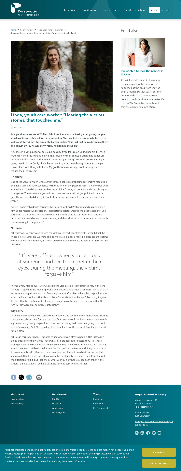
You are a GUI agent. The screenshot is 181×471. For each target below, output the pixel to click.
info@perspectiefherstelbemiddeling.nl (154, 421)
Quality (55, 399)
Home (13, 29)
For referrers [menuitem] (109, 9)
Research (56, 403)
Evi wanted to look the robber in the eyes (142, 72)
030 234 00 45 (141, 424)
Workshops (57, 408)
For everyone (58, 412)
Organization (17, 399)
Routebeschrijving (144, 406)
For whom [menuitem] (69, 9)
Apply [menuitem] (154, 9)
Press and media (101, 408)
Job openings (17, 403)
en (167, 9)
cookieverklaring (52, 461)
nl (163, 9)
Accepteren (159, 452)
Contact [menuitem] (127, 9)
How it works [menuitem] (89, 9)
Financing (98, 399)
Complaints (98, 403)
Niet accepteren (159, 463)
